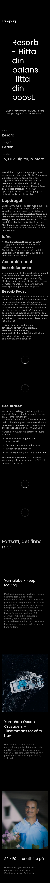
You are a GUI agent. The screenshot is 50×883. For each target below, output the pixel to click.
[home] (11, 5)
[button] (45, 5)
